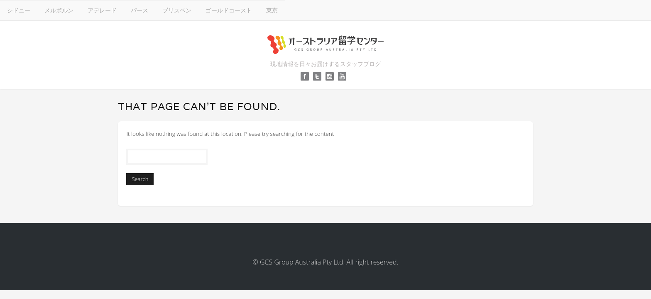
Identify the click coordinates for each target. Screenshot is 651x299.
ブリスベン (359, 10)
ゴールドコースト (412, 10)
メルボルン (242, 10)
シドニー (201, 10)
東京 (455, 10)
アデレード (285, 10)
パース (322, 10)
